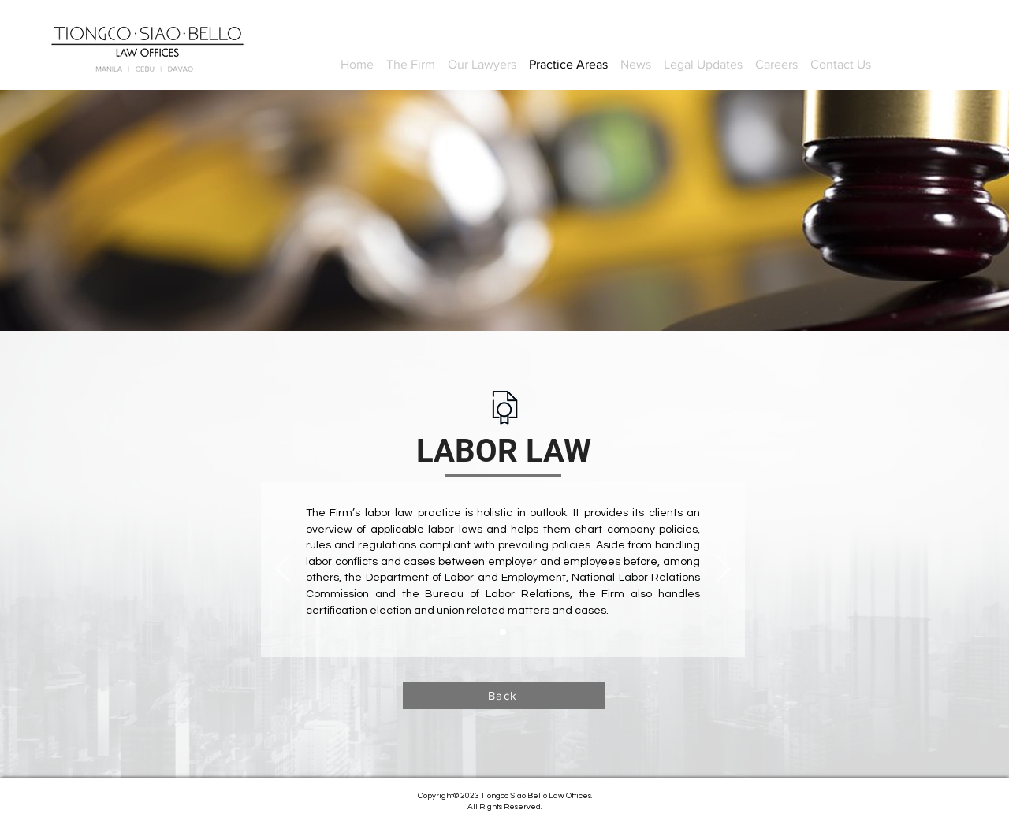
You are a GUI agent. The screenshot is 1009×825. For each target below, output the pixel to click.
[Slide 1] (503, 632)
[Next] (723, 570)
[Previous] (283, 570)
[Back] (504, 695)
